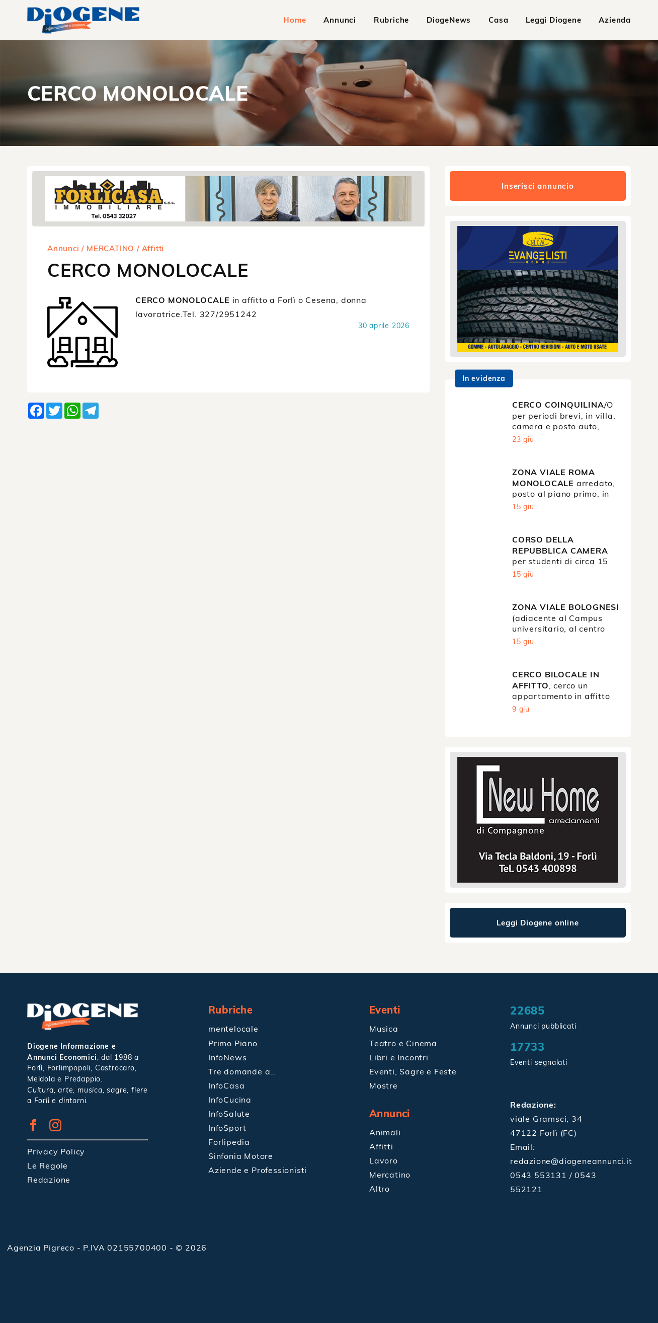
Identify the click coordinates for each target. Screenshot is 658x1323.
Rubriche (391, 20)
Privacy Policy (56, 1151)
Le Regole (47, 1165)
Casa (498, 20)
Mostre (383, 1085)
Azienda (615, 20)
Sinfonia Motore (240, 1155)
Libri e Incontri (399, 1057)
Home (294, 20)
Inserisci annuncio (537, 186)
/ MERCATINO (107, 248)
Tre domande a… (242, 1071)
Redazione (48, 1180)
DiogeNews (449, 20)
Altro (379, 1188)
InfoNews (227, 1057)
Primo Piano (233, 1043)
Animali (385, 1132)
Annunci (340, 20)
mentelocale (233, 1029)
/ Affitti (150, 248)
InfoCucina (230, 1099)
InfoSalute (229, 1113)
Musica (383, 1029)
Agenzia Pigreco (42, 1247)
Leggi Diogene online (538, 922)
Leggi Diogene (553, 20)
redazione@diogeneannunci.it (571, 1161)
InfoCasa (226, 1085)
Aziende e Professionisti (257, 1169)
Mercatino (389, 1174)
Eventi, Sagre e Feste (413, 1071)
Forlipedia (229, 1141)
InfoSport (227, 1127)
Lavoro (383, 1160)
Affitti (381, 1146)
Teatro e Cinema (403, 1043)
